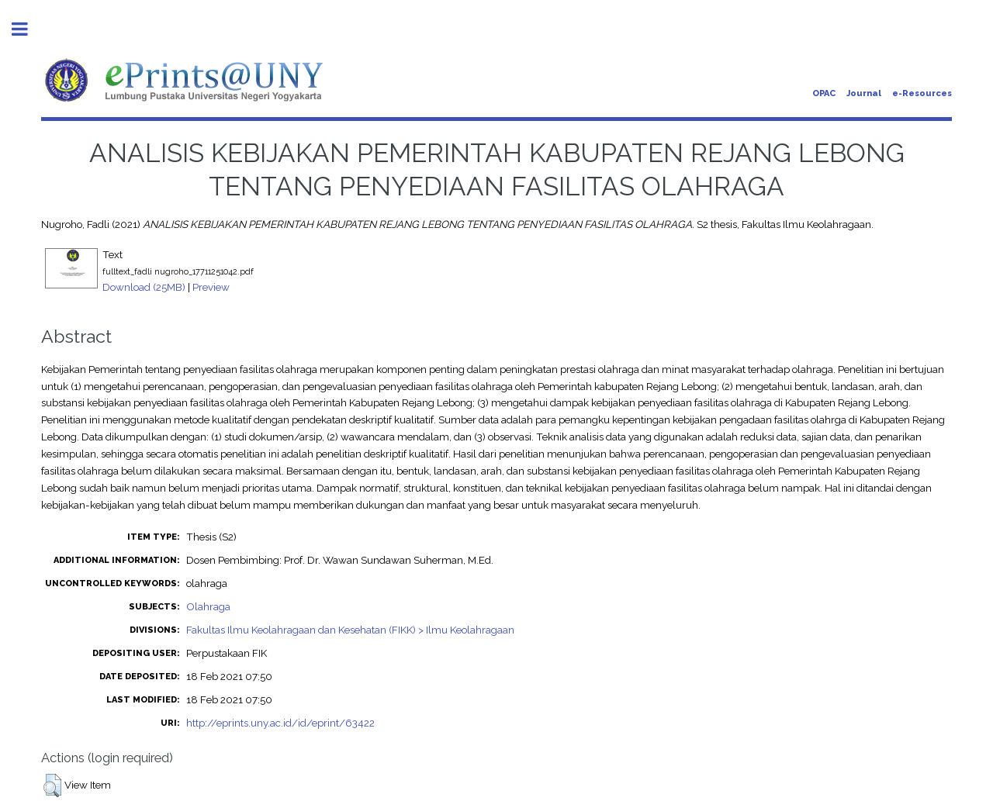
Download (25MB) (143, 287)
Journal (863, 93)
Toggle (28, 29)
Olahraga (208, 606)
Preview (211, 287)
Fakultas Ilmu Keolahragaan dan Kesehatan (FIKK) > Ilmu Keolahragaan (350, 629)
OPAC (824, 93)
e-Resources (922, 93)
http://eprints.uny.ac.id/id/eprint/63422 (280, 722)
